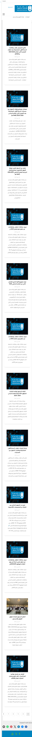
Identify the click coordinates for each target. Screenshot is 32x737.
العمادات (26, 17)
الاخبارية (9, 7)
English (3, 1)
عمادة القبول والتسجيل (17, 17)
